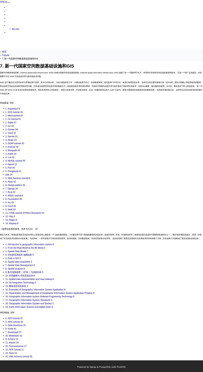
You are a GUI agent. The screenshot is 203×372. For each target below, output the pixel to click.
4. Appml (11, 164)
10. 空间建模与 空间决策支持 (20, 275)
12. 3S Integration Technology (20, 282)
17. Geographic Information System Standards (28, 300)
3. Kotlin (10, 154)
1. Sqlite (10, 122)
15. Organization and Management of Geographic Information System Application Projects (49, 293)
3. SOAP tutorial (14, 143)
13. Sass (11, 353)
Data (9, 15)
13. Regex (11, 220)
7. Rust (10, 192)
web (8, 174)
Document (11, 7)
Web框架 (7, 103)
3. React (11, 140)
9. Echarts (11, 339)
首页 (4, 51)
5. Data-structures (15, 325)
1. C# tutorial (13, 119)
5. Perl (10, 167)
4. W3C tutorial (14, 322)
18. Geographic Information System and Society (29, 303)
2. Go (9, 126)
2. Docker (11, 129)
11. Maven (12, 342)
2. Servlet (11, 136)
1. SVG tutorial (14, 112)
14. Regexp (11, 223)
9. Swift (10, 209)
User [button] (9, 25)
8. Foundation (13, 199)
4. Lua (9, 157)
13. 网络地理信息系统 (16, 286)
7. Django (11, 188)
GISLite (4, 2)
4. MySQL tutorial (15, 161)
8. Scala (10, 328)
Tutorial (10, 22)
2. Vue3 (10, 133)
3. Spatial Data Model (16, 251)
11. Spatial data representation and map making (29, 279)
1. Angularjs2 (12, 108)
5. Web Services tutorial (17, 178)
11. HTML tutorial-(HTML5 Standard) (24, 213)
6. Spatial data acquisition (18, 261)
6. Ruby (10, 181)
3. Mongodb (12, 150)
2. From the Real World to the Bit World (25, 248)
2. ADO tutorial (14, 318)
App (8, 18)
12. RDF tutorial (14, 349)
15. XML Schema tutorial (18, 356)
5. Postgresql (13, 171)
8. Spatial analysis (15, 268)
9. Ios (9, 202)
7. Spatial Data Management (20, 265)
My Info (15, 29)
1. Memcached (14, 115)
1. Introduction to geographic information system (29, 244)
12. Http (10, 216)
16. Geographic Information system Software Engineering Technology (39, 296)
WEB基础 (7, 312)
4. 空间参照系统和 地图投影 (19, 255)
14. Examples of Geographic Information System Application (35, 289)
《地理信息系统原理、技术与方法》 (19, 229)
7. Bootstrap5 (13, 332)
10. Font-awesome (16, 346)
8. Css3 (10, 206)
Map (9, 11)
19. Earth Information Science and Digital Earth (29, 307)
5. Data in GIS (13, 258)
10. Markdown (13, 335)
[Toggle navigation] (9, 2)
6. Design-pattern (15, 185)
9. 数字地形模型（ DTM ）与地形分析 (24, 272)
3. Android (11, 147)
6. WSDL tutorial (14, 195)
